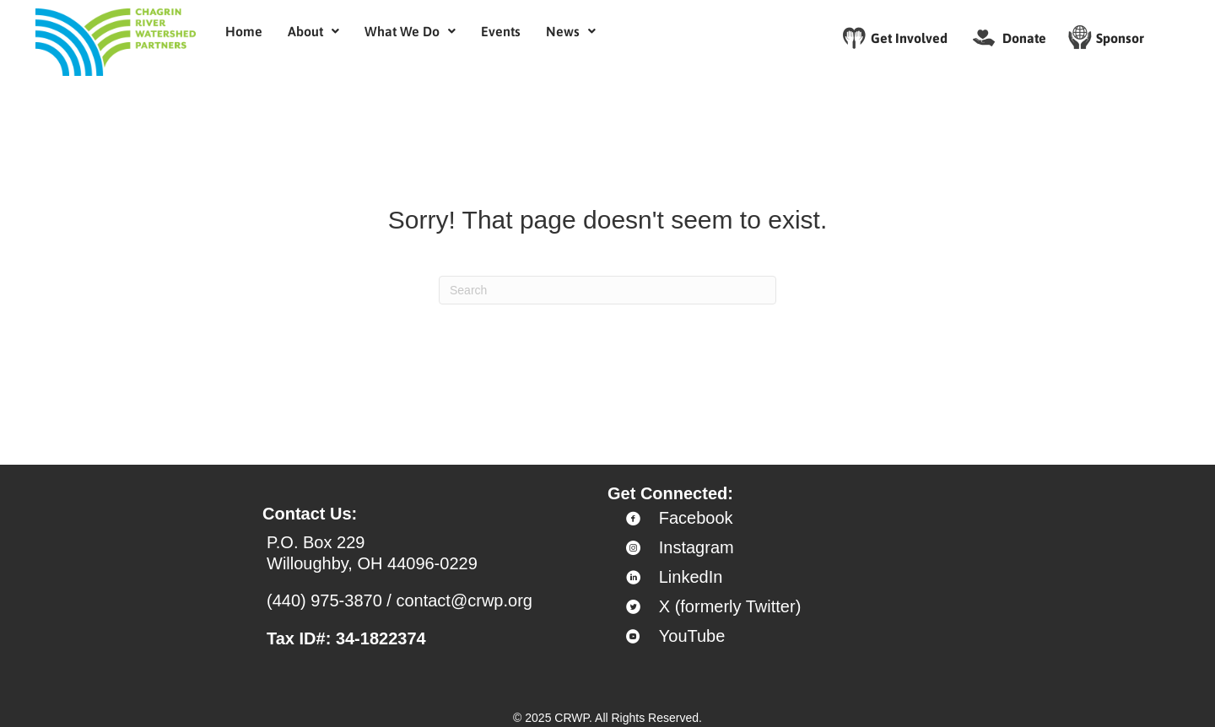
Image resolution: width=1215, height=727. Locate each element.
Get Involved (909, 38)
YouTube (692, 636)
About (313, 31)
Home (243, 31)
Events (501, 31)
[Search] (607, 290)
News (571, 31)
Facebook (696, 518)
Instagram (696, 547)
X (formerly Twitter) (730, 606)
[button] (313, 31)
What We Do (410, 31)
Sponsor (1120, 38)
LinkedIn (691, 577)
